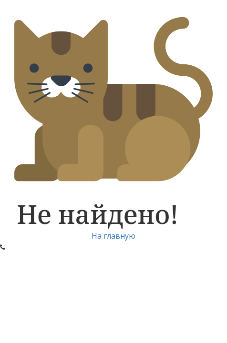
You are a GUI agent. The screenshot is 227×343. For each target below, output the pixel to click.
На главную (113, 236)
